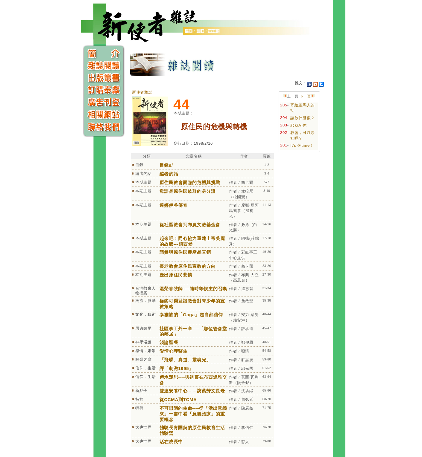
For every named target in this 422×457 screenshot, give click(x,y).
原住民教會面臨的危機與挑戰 (190, 182)
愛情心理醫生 (174, 351)
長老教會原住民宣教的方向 (188, 266)
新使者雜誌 (142, 92)
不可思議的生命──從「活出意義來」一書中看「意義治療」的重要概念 (193, 414)
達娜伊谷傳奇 (174, 205)
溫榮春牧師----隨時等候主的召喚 (193, 288)
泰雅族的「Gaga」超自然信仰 (191, 314)
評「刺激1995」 (177, 368)
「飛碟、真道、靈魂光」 (185, 359)
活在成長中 (171, 441)
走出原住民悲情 (176, 274)
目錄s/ (166, 165)
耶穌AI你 (298, 125)
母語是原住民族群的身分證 (188, 191)
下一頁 (305, 96)
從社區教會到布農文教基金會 (190, 224)
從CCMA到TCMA (178, 399)
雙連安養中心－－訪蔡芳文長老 (192, 390)
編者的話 (169, 173)
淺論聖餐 (169, 342)
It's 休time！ (302, 145)
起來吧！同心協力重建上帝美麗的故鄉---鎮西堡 (192, 241)
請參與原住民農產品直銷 (185, 252)
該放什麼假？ (302, 118)
